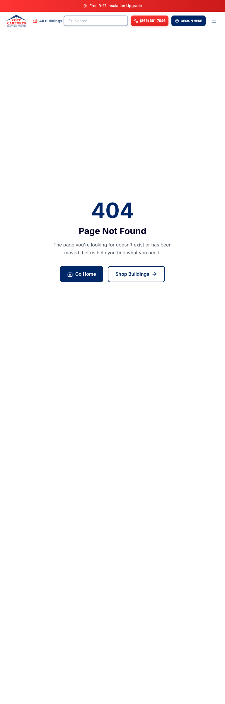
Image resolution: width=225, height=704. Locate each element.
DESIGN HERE (188, 21)
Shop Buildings (136, 274)
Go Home (81, 274)
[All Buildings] (47, 21)
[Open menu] (214, 21)
